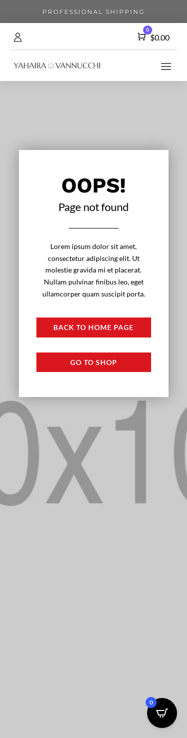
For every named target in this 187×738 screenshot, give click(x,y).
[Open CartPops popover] (162, 713)
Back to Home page (93, 327)
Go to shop (93, 362)
